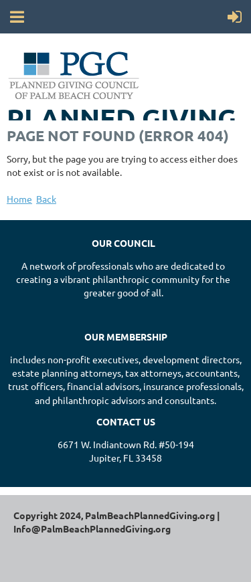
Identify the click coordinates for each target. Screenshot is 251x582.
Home (19, 199)
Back (46, 199)
